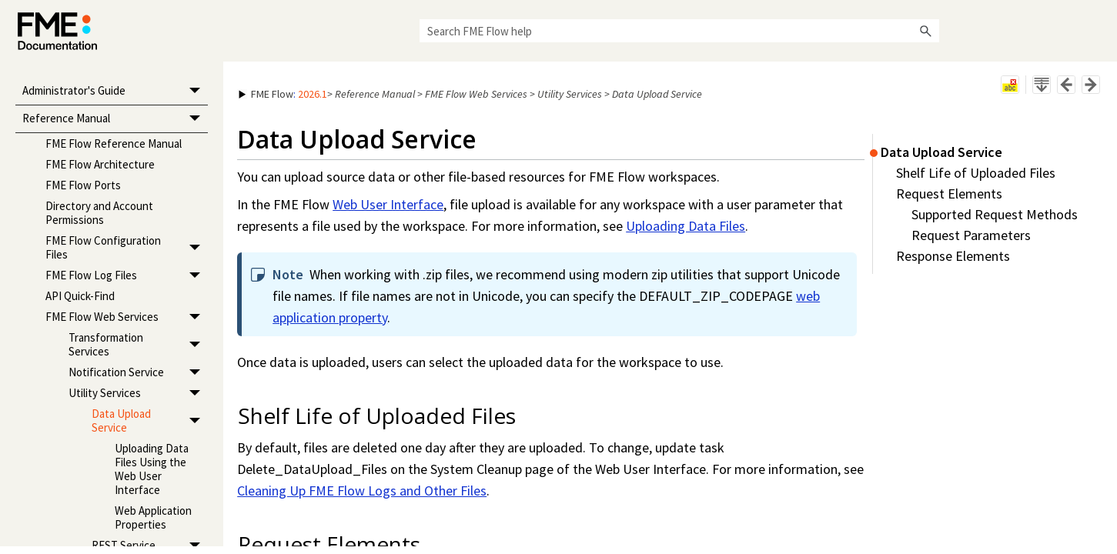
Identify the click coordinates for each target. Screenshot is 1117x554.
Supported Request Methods (994, 214)
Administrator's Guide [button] (115, 91)
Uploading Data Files (685, 226)
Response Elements (953, 256)
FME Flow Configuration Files (126, 247)
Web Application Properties (153, 517)
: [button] (283, 94)
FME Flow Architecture (100, 164)
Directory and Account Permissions (99, 213)
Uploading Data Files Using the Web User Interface (152, 469)
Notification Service (138, 372)
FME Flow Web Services (126, 316)
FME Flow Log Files (126, 275)
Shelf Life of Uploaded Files (975, 173)
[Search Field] (679, 30)
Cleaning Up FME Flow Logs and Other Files (362, 490)
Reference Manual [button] (115, 119)
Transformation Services (138, 344)
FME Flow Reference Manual (113, 143)
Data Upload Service (150, 420)
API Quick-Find (80, 296)
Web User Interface (388, 204)
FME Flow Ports (83, 185)
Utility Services (138, 392)
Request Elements (949, 193)
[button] (925, 30)
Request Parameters (971, 235)
